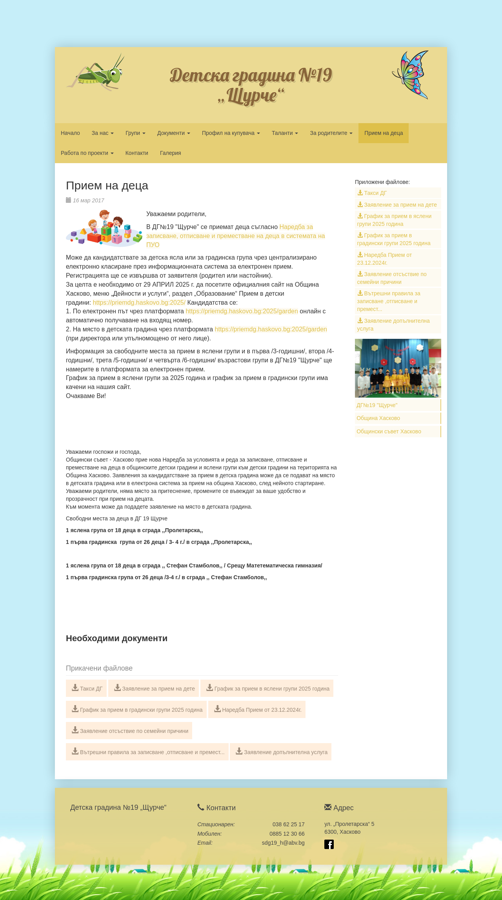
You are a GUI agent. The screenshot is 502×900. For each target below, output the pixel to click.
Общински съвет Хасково (388, 431)
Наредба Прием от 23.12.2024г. (258, 709)
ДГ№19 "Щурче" (376, 405)
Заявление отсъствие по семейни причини (129, 730)
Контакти (137, 153)
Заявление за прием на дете (154, 688)
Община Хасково (378, 418)
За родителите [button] (331, 133)
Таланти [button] (285, 133)
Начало (70, 133)
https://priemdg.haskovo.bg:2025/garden (242, 311)
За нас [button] (103, 133)
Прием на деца (383, 133)
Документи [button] (173, 133)
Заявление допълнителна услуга (281, 751)
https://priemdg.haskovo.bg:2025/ (139, 302)
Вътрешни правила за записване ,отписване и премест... (148, 751)
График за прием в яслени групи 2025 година (267, 688)
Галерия (170, 153)
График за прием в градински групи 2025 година (137, 709)
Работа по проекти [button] (87, 153)
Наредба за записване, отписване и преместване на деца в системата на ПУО (235, 236)
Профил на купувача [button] (231, 133)
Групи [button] (136, 133)
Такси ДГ (87, 688)
